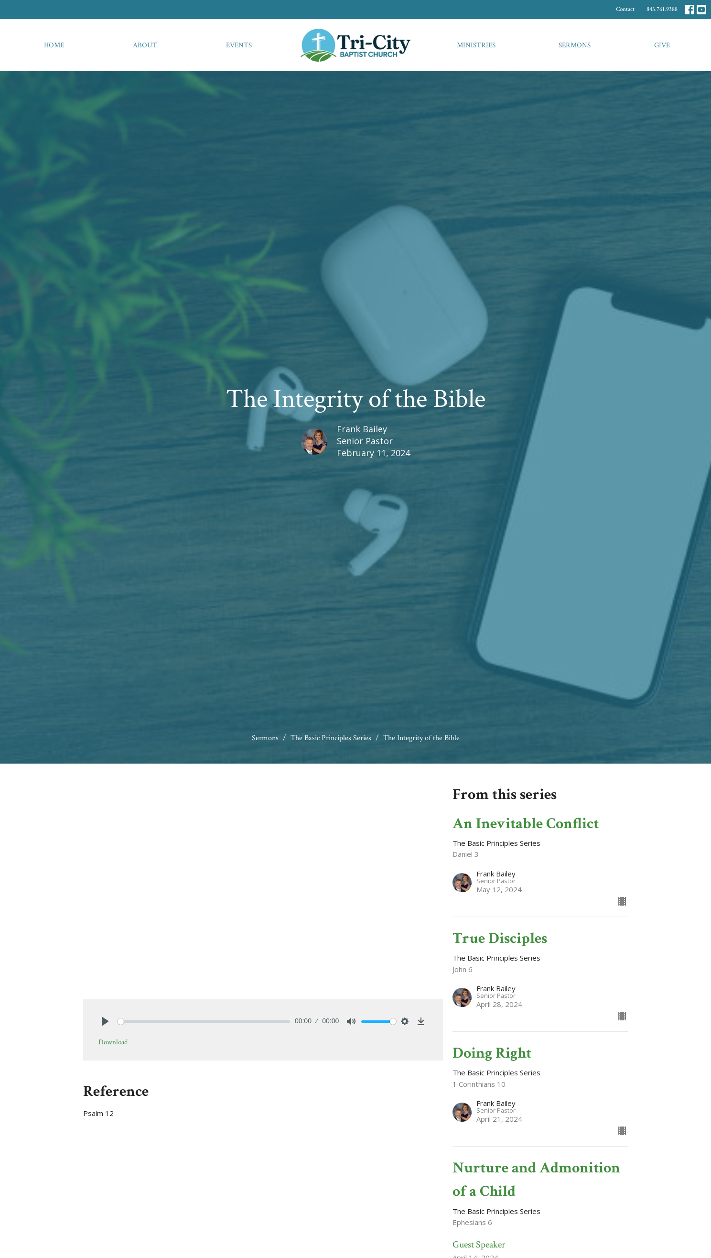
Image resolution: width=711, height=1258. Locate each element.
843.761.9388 (662, 9)
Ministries (476, 45)
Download (113, 1042)
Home (54, 45)
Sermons (575, 45)
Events (239, 45)
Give (662, 45)
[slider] (204, 1021)
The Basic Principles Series (331, 738)
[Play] (105, 1021)
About (145, 45)
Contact (625, 9)
